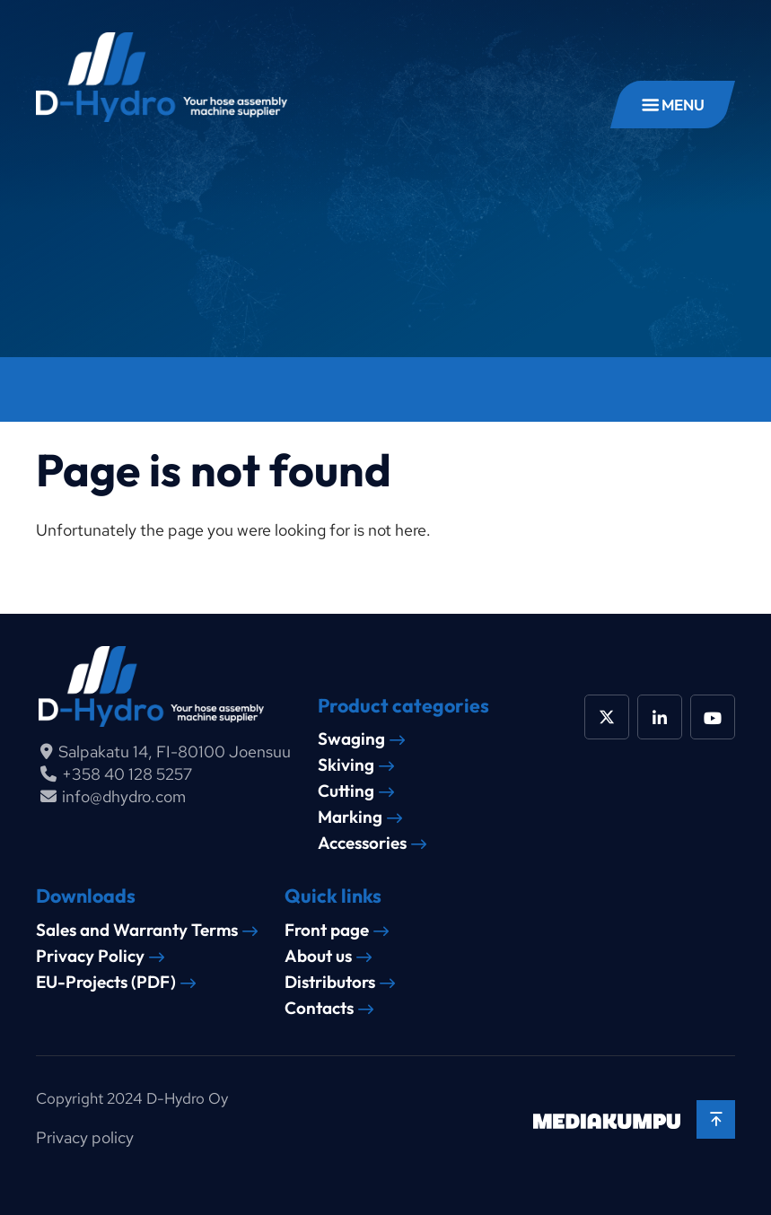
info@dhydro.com (124, 796)
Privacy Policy (90, 956)
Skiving (346, 765)
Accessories (362, 843)
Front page (327, 930)
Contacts (319, 1008)
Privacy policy (85, 1137)
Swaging (351, 738)
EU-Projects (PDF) (106, 982)
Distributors (330, 982)
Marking (350, 817)
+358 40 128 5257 (127, 774)
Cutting (346, 791)
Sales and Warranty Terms (137, 930)
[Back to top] (716, 1119)
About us (318, 956)
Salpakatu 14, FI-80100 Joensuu (174, 751)
